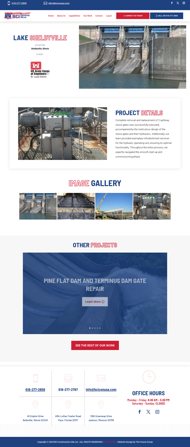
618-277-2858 (19, 3)
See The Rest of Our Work (95, 345)
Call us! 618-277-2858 (168, 16)
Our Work (87, 16)
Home (51, 16)
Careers (99, 16)
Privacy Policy (110, 442)
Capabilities (74, 16)
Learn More (93, 306)
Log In (109, 16)
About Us (61, 16)
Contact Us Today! (134, 16)
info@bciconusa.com (58, 3)
